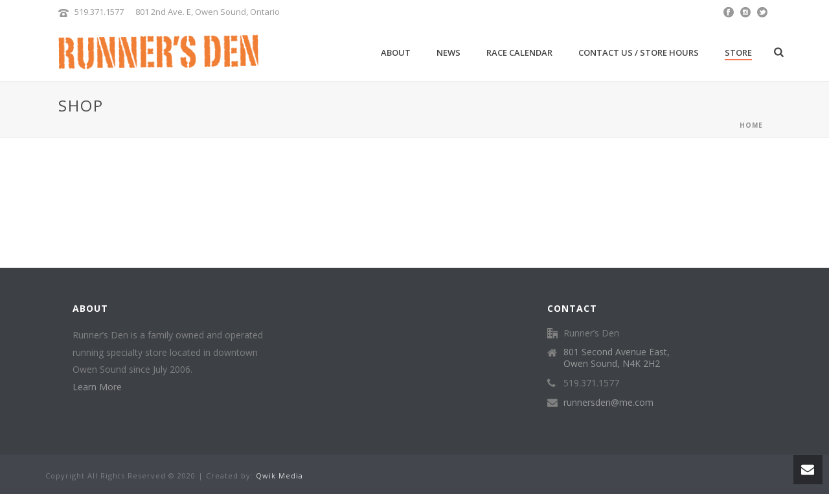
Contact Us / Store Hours (638, 52)
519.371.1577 (99, 12)
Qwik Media (279, 475)
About (396, 52)
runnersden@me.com (608, 402)
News (448, 52)
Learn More (97, 387)
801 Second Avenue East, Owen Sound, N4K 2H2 (616, 358)
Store (738, 52)
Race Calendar (519, 52)
